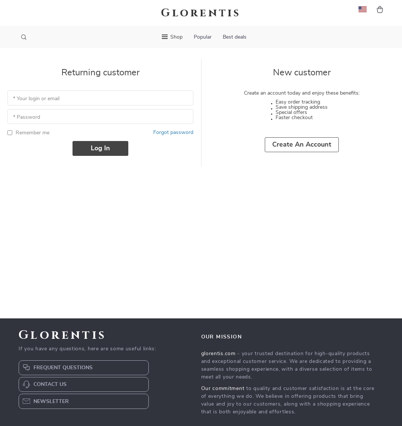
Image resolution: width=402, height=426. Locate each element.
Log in (100, 148)
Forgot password (173, 132)
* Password (26, 117)
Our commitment (223, 388)
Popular (203, 37)
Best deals (235, 37)
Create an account (301, 144)
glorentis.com (218, 353)
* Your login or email (36, 98)
